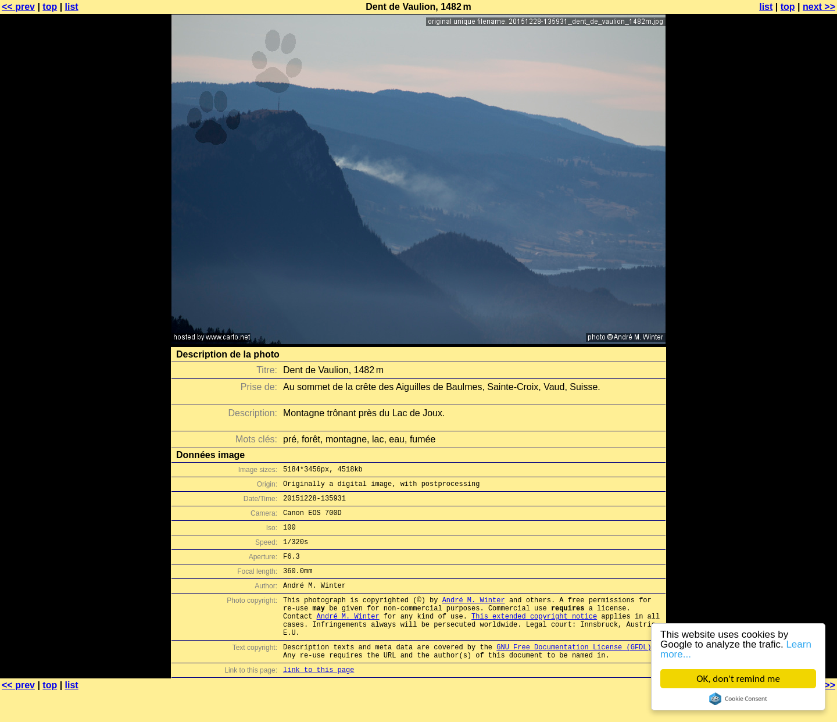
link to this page (318, 699)
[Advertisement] (789, 287)
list (71, 7)
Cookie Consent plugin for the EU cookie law (738, 698)
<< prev (18, 7)
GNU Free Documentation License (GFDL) (573, 673)
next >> (819, 7)
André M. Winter (473, 617)
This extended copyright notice (534, 637)
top (49, 7)
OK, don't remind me (738, 679)
